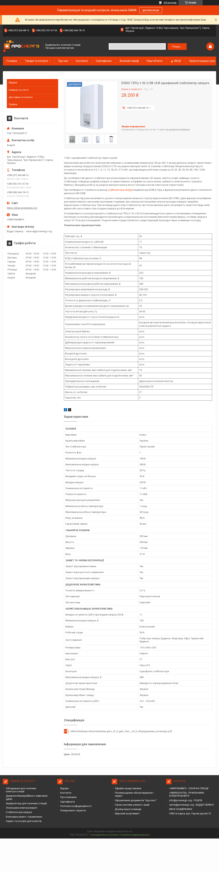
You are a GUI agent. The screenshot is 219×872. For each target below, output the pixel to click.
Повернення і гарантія (73, 810)
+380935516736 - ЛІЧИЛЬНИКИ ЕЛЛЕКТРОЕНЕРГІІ (186, 794)
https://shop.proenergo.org (22, 207)
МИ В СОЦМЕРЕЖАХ (180, 809)
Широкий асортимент (127, 813)
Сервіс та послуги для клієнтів (24, 821)
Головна (12, 60)
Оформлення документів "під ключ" (136, 800)
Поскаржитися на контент (105, 835)
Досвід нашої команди (128, 809)
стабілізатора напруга (121, 189)
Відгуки (13, 82)
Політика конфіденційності (76, 806)
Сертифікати (104, 60)
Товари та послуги (36, 60)
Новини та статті (19, 89)
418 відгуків (170, 2)
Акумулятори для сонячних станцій (26, 803)
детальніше (150, 10)
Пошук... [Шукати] (177, 46)
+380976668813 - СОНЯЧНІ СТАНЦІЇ (188, 788)
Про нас (63, 60)
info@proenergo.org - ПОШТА (185, 800)
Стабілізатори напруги (19, 812)
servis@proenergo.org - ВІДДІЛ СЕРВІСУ (191, 804)
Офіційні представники (128, 788)
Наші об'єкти (154, 60)
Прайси (13, 104)
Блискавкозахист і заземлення (24, 816)
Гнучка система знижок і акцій (132, 804)
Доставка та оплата (21, 97)
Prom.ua (127, 831)
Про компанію (68, 797)
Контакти (82, 60)
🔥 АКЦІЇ (175, 60)
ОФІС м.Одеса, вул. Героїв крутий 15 (190, 813)
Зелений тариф (129, 60)
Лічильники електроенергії (21, 807)
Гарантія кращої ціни (202, 60)
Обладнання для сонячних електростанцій (21, 790)
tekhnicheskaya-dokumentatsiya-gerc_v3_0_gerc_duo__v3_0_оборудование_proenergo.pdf (121, 731)
